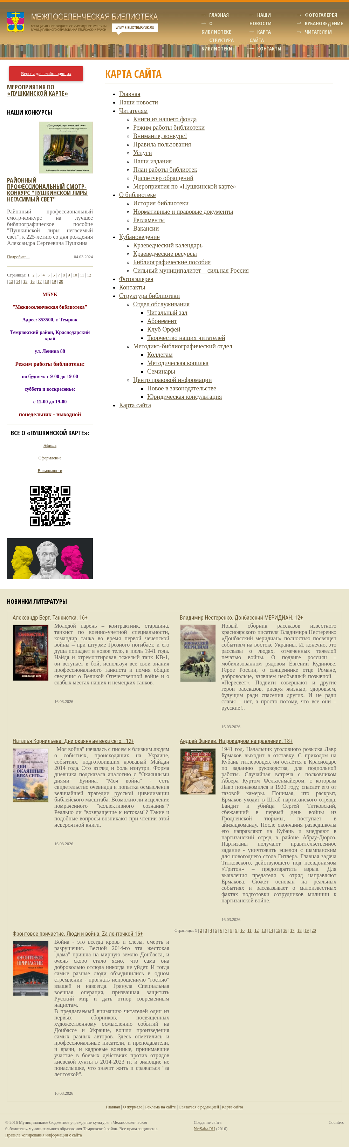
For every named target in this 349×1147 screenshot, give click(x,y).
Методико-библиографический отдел (182, 346)
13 (11, 281)
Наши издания (152, 161)
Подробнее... (18, 256)
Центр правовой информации (172, 379)
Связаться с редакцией (199, 1107)
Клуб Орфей (163, 329)
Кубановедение (324, 23)
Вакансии (146, 228)
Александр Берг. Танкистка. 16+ (50, 617)
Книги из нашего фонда (165, 119)
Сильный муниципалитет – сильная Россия (191, 270)
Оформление (50, 458)
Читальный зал (167, 312)
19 (54, 281)
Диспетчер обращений (163, 178)
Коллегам (160, 354)
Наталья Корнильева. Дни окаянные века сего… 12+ (73, 741)
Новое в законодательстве (181, 388)
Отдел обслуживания (161, 304)
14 (18, 281)
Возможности (50, 470)
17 (39, 281)
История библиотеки (161, 203)
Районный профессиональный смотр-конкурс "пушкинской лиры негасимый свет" (47, 189)
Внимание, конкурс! (160, 135)
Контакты (269, 48)
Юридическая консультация (184, 396)
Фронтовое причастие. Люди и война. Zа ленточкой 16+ (78, 933)
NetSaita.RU (204, 1128)
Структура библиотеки (149, 295)
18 (47, 281)
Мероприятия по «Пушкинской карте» (184, 186)
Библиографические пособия (172, 262)
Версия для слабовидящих (46, 73)
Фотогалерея (321, 14)
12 (89, 275)
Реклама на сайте (160, 1107)
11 (82, 275)
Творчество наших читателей (186, 337)
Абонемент (162, 321)
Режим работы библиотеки (169, 127)
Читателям (318, 31)
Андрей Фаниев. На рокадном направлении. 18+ (236, 741)
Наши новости (138, 102)
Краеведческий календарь (168, 245)
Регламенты (149, 220)
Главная (219, 14)
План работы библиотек (165, 169)
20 (61, 281)
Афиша (49, 445)
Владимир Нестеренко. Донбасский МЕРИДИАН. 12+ (241, 617)
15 (25, 281)
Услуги (142, 152)
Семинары (161, 371)
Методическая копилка (177, 363)
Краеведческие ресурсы (165, 253)
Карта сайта (135, 405)
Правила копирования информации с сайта (43, 1135)
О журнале (132, 1107)
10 (75, 275)
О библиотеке (137, 194)
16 (32, 281)
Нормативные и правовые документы (183, 211)
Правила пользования (162, 144)
